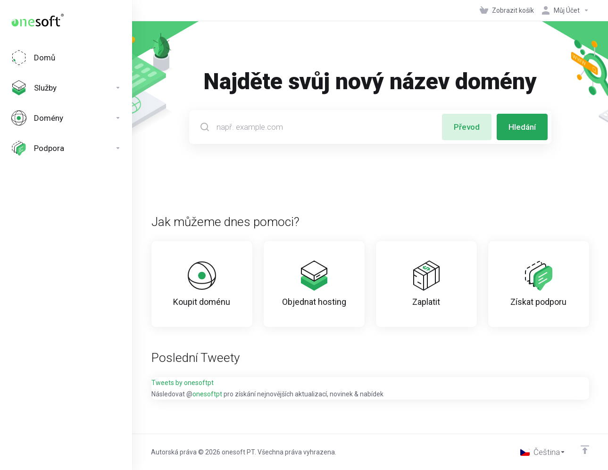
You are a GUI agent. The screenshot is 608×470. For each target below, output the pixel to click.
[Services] (66, 88)
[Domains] (66, 118)
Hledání (522, 127)
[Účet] (563, 10)
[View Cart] (507, 10)
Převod (467, 127)
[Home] (66, 57)
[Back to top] (585, 450)
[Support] (66, 148)
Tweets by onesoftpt (182, 382)
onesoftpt (207, 394)
